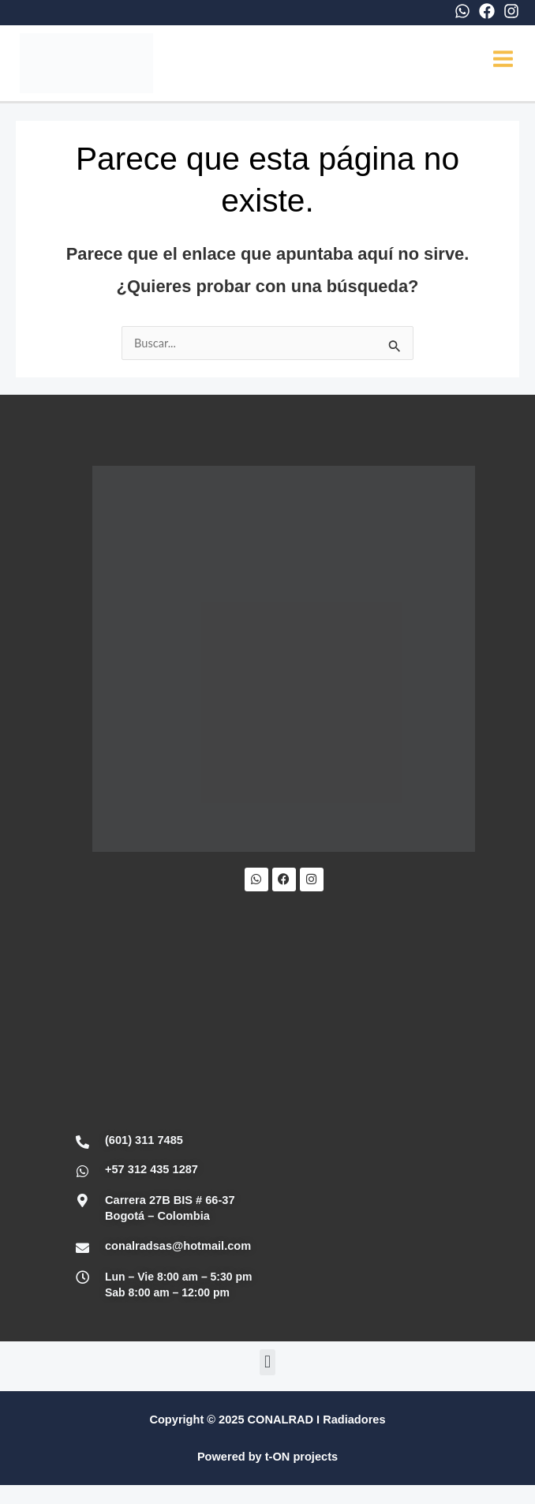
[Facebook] (487, 11)
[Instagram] (511, 11)
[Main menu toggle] (503, 60)
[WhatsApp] (462, 11)
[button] (267, 1365)
